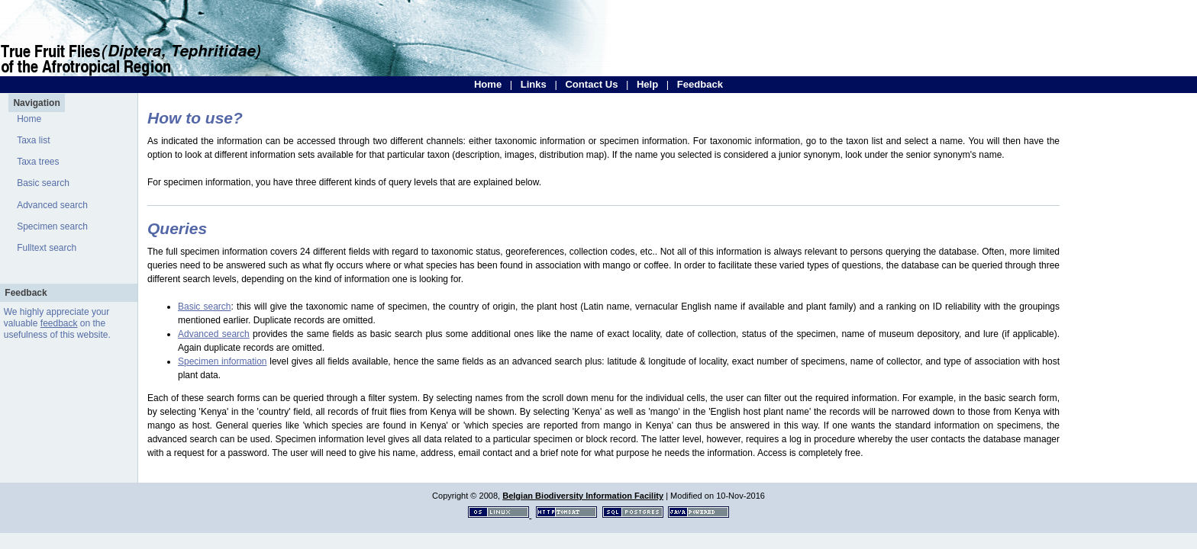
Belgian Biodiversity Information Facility (582, 495)
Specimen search (52, 226)
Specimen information (222, 361)
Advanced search (52, 205)
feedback (59, 323)
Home (488, 84)
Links (534, 84)
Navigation (36, 103)
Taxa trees (38, 161)
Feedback (700, 84)
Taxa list (33, 140)
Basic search (43, 183)
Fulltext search (46, 247)
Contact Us (591, 84)
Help (647, 84)
